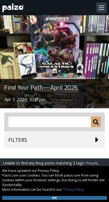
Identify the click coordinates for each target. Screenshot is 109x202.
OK (54, 198)
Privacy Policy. (73, 189)
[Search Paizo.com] (49, 122)
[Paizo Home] (14, 8)
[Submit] (96, 122)
